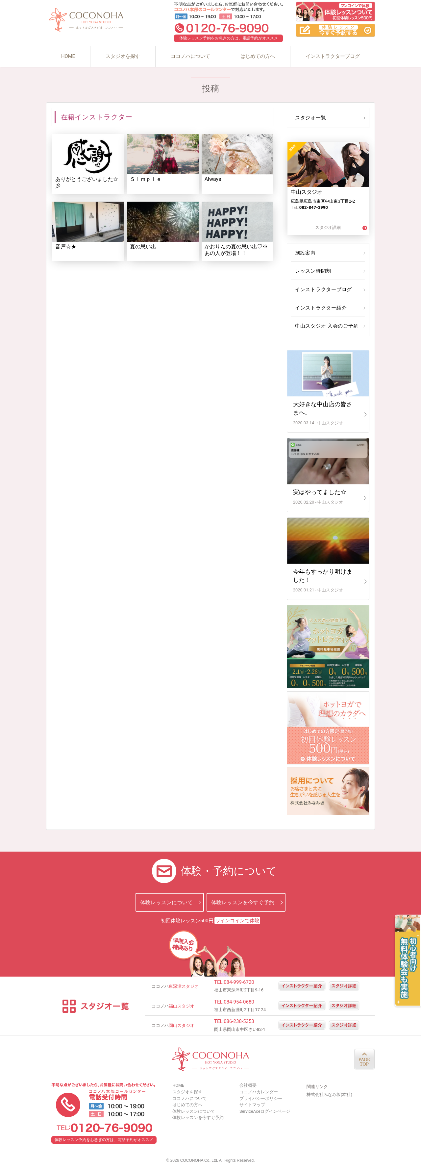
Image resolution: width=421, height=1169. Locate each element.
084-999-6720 (239, 982)
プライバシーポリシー (260, 1098)
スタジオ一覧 (310, 118)
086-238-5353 (239, 1021)
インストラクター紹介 (319, 308)
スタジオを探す (123, 56)
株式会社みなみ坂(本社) (329, 1094)
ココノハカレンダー (258, 1091)
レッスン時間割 (312, 271)
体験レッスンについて (166, 902)
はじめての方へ (257, 56)
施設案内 (305, 253)
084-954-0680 (239, 1002)
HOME (68, 56)
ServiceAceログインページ (264, 1111)
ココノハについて (190, 56)
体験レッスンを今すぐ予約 (242, 902)
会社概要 (248, 1085)
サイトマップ (252, 1104)
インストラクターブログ (333, 56)
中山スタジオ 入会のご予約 (325, 326)
